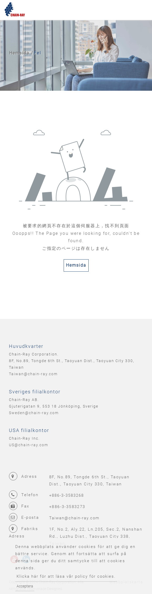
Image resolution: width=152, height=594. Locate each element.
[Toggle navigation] (140, 10)
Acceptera (25, 586)
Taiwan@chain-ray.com (33, 374)
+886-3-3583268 (66, 495)
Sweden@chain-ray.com (34, 413)
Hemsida (19, 52)
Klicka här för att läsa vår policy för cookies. (66, 576)
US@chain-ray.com (28, 445)
